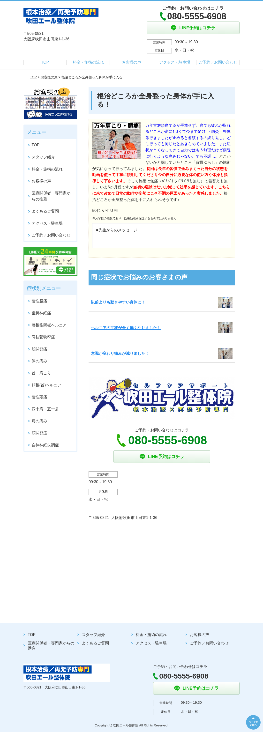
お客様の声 (131, 62)
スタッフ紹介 (43, 157)
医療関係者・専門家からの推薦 (51, 196)
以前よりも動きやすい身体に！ (118, 302)
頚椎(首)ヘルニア (46, 385)
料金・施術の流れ (88, 62)
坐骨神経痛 (41, 313)
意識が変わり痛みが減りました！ (120, 353)
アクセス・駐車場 (174, 62)
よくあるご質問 (45, 211)
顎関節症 (39, 433)
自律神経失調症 (45, 445)
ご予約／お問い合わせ (218, 62)
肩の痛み (39, 421)
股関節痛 (39, 349)
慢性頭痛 (39, 397)
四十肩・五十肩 (45, 409)
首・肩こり (41, 373)
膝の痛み (39, 361)
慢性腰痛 (39, 301)
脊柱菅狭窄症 (43, 337)
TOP (45, 62)
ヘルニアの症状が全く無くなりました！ (126, 328)
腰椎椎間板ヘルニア (49, 325)
